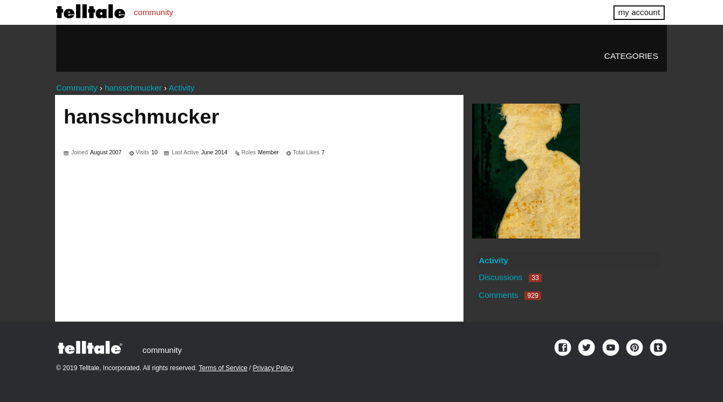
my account (639, 12)
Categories (631, 55)
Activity (493, 260)
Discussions (510, 277)
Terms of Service (223, 368)
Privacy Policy (273, 368)
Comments (510, 294)
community (153, 12)
